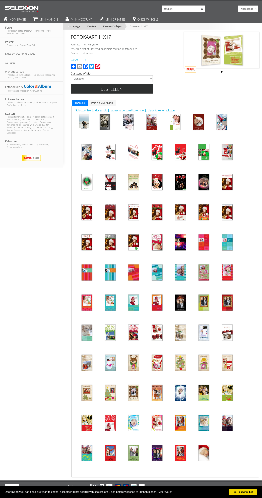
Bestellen (112, 89)
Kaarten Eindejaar (112, 26)
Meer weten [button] (165, 491)
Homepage (74, 26)
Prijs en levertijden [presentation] (102, 103)
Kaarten (91, 26)
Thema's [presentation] (80, 103)
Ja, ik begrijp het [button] (243, 492)
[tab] (80, 103)
